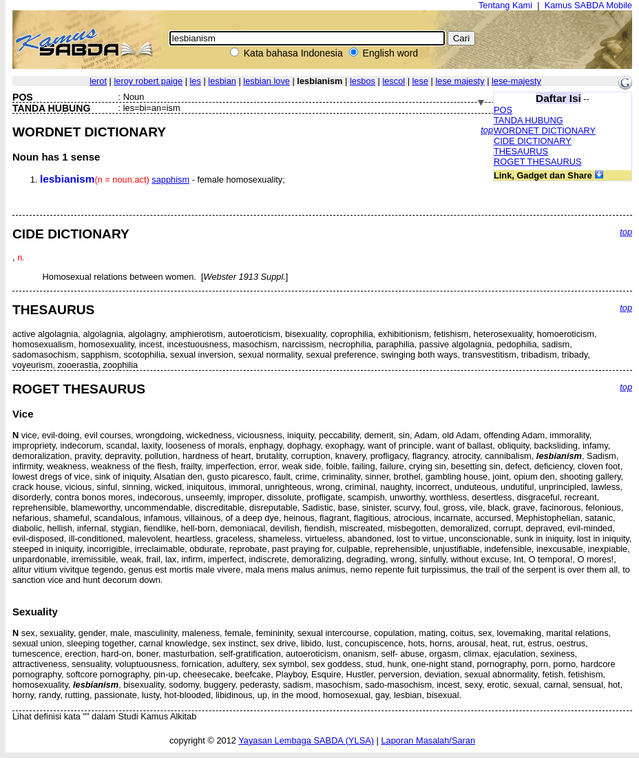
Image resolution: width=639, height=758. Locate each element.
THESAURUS (521, 151)
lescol (393, 81)
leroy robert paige (148, 81)
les (195, 81)
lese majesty (459, 81)
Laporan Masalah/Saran (428, 740)
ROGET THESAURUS (538, 161)
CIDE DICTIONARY (533, 141)
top (487, 130)
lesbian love (266, 81)
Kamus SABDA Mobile (588, 5)
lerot (98, 81)
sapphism (170, 179)
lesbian (222, 81)
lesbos (362, 81)
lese (420, 81)
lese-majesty (516, 81)
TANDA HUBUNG (528, 120)
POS (503, 110)
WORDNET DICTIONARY (545, 130)
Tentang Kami (505, 5)
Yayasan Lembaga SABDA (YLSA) (306, 740)
